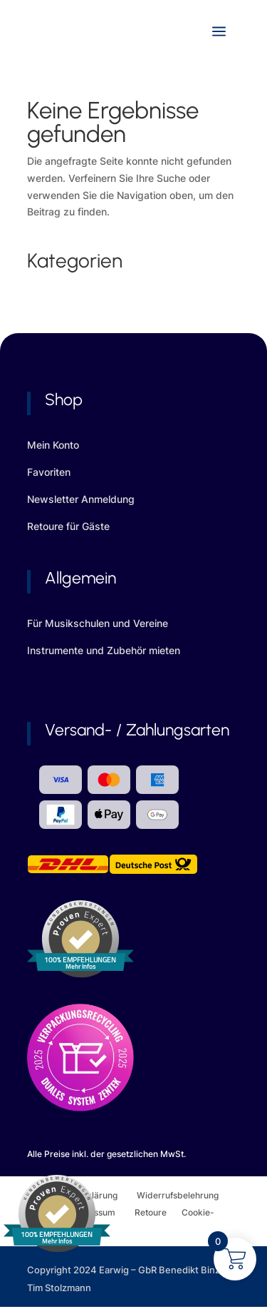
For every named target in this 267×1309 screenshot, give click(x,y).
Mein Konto (53, 445)
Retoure (158, 1212)
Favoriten (48, 472)
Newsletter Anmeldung (81, 499)
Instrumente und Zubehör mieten (103, 650)
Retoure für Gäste (68, 526)
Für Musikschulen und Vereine (97, 623)
